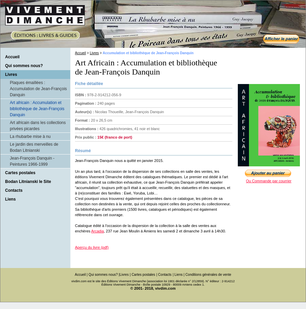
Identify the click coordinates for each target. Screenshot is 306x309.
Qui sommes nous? (24, 65)
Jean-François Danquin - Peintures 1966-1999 (32, 161)
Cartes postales (20, 172)
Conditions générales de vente (208, 274)
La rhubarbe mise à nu (30, 136)
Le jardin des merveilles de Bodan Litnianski (34, 147)
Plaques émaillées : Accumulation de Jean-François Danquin (38, 88)
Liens (10, 199)
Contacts (13, 190)
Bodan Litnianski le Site (28, 181)
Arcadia (97, 231)
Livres (94, 53)
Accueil (12, 57)
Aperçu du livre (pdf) (92, 247)
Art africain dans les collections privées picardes (38, 125)
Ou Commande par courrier (268, 181)
